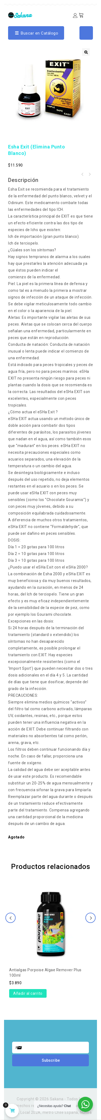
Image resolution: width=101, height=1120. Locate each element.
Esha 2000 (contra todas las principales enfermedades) (82, 174)
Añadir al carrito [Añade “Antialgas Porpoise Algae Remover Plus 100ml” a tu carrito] (28, 993)
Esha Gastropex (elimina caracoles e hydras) (89, 174)
